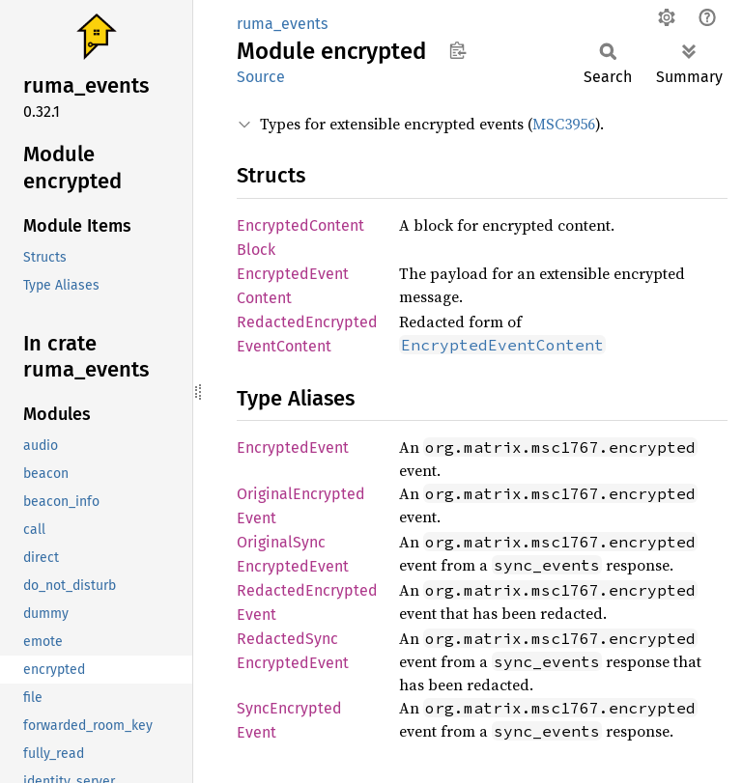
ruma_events (282, 23)
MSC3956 (563, 123)
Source (261, 77)
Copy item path (457, 50)
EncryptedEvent (293, 447)
